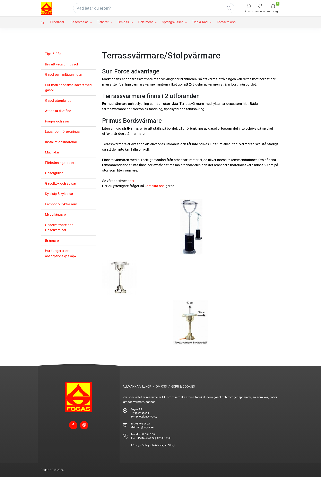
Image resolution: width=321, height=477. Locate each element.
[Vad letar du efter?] (153, 8)
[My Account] (249, 8)
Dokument (145, 22)
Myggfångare (55, 214)
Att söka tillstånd (58, 111)
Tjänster (103, 22)
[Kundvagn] (273, 8)
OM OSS (161, 386)
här (132, 181)
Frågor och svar (57, 121)
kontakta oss (155, 186)
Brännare (52, 240)
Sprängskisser (172, 22)
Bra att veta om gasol (61, 64)
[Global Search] (228, 8)
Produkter (57, 22)
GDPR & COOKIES (183, 386)
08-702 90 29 (142, 423)
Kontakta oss (226, 22)
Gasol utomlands (58, 100)
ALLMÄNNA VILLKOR (137, 386)
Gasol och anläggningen (63, 74)
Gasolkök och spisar (60, 183)
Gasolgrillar (54, 173)
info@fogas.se (145, 427)
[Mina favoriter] (259, 8)
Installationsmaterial (61, 142)
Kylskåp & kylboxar (59, 194)
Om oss (123, 22)
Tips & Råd (200, 22)
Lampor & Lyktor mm (61, 204)
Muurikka (52, 152)
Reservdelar (79, 22)
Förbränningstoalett (60, 163)
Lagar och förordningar (63, 131)
